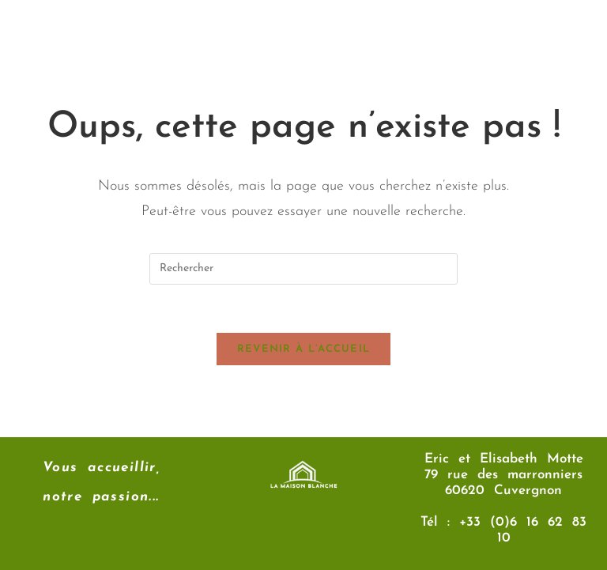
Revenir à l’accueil (304, 349)
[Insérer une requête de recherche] (303, 269)
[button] (378, 39)
